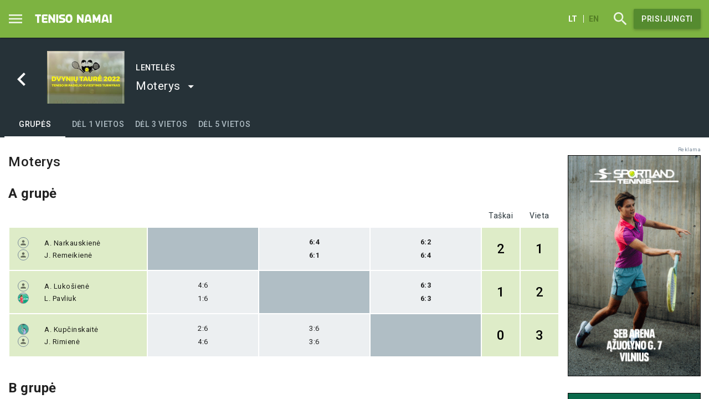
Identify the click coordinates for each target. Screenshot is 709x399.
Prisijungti (667, 18)
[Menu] (15, 19)
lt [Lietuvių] (572, 19)
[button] (165, 86)
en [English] (594, 19)
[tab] (34, 124)
